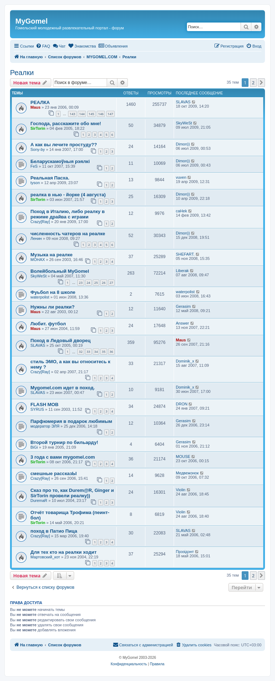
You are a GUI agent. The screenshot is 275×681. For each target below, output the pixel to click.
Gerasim (183, 306)
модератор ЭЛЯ (44, 426)
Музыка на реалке (51, 254)
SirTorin (37, 128)
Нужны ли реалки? (52, 307)
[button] (261, 82)
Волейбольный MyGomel (59, 271)
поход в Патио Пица (53, 531)
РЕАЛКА (40, 102)
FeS (34, 166)
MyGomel (31, 21)
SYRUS (37, 409)
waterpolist (39, 297)
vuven (181, 177)
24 (88, 282)
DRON (181, 404)
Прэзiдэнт (185, 551)
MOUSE (183, 456)
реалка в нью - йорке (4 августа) (68, 194)
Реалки (22, 73)
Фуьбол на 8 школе (52, 292)
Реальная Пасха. (49, 178)
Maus (35, 107)
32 (80, 351)
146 (100, 114)
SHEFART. (185, 254)
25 (96, 282)
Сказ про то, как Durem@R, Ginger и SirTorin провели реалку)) (72, 493)
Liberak (182, 270)
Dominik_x (185, 361)
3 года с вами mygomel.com (62, 457)
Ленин (36, 238)
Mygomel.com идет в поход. (62, 387)
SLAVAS (183, 102)
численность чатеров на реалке (67, 233)
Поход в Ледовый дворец (60, 340)
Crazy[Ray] (40, 221)
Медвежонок (187, 473)
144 (82, 114)
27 (111, 282)
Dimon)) (183, 144)
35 (103, 351)
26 (103, 282)
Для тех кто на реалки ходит (63, 552)
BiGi (34, 447)
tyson (35, 183)
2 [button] (253, 82)
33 (88, 351)
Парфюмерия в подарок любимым (71, 421)
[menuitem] (43, 46)
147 (110, 114)
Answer (182, 323)
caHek (181, 211)
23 (80, 282)
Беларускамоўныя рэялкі (60, 161)
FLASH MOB (44, 404)
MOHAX (37, 259)
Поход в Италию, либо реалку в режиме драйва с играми (67, 214)
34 (96, 351)
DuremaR (38, 500)
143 (72, 114)
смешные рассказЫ (53, 473)
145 (91, 114)
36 (111, 351)
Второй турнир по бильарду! (64, 442)
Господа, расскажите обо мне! (65, 123)
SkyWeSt (184, 123)
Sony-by (37, 149)
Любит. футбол (48, 323)
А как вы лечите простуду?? (63, 144)
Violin (180, 490)
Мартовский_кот (45, 557)
